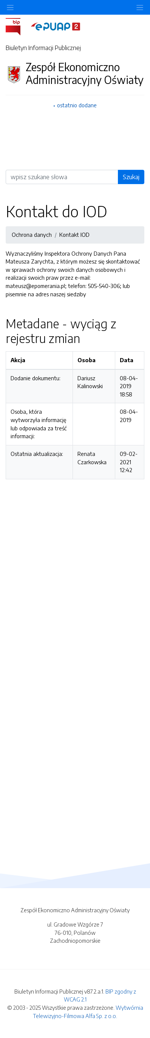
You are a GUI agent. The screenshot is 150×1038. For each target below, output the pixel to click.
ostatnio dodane (77, 105)
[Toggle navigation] (140, 7)
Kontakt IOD (74, 234)
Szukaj (131, 177)
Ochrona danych (32, 234)
